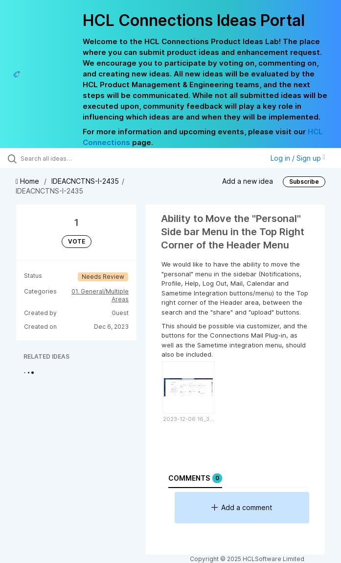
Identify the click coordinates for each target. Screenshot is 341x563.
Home (28, 181)
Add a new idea (247, 181)
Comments (195, 478)
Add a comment (242, 507)
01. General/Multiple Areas (100, 295)
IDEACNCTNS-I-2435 (85, 181)
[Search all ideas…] (66, 158)
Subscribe (304, 181)
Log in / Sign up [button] (298, 158)
